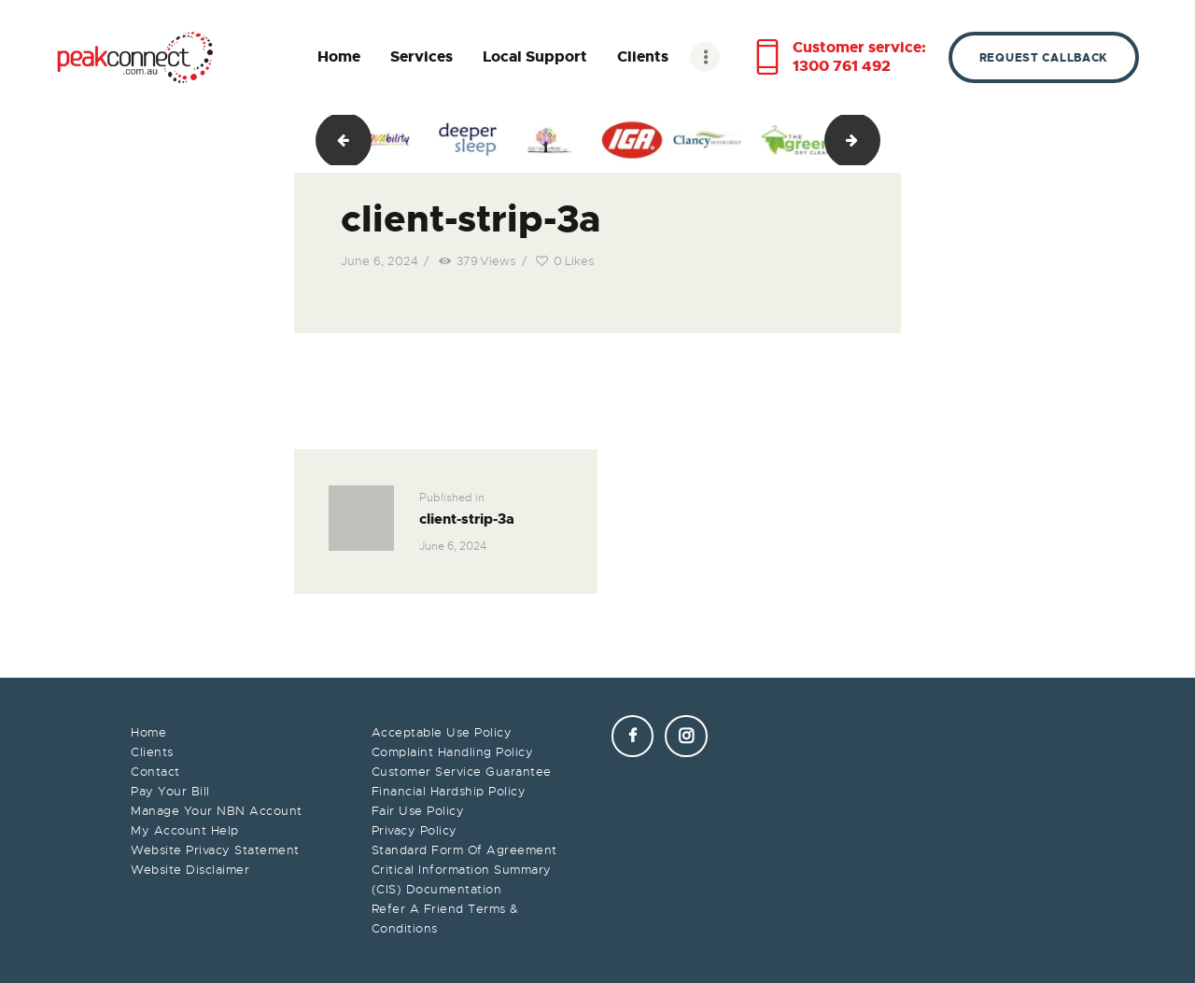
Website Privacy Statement (215, 850)
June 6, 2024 (379, 261)
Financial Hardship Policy (449, 791)
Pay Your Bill (170, 791)
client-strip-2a (337, 140)
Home (148, 732)
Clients (152, 752)
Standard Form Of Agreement (464, 850)
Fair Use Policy (418, 811)
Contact (155, 771)
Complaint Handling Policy (453, 752)
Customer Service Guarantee (462, 771)
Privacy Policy (414, 830)
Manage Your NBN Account (216, 811)
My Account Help (185, 830)
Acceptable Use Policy (442, 732)
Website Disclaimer (190, 870)
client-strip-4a (873, 140)
